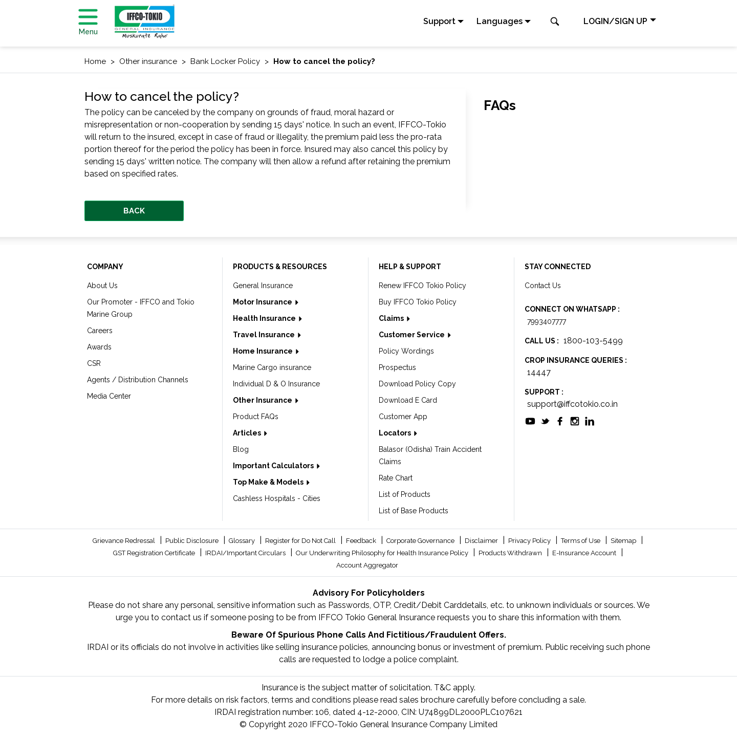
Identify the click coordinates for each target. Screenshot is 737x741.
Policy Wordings (406, 351)
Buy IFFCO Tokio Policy (418, 302)
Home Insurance (263, 351)
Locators (396, 433)
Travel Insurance (264, 335)
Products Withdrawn (511, 553)
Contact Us (543, 285)
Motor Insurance (263, 302)
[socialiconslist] (530, 420)
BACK (134, 210)
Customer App (403, 416)
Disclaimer (482, 540)
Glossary (242, 540)
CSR (94, 363)
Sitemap (624, 540)
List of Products (404, 494)
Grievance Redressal (125, 540)
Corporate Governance (421, 540)
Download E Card (408, 400)
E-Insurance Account (585, 553)
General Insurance (263, 285)
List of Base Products (413, 511)
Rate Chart (396, 478)
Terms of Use (581, 540)
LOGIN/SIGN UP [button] (615, 21)
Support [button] (439, 21)
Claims (392, 318)
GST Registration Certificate (155, 553)
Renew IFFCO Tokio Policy (422, 285)
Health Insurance (265, 318)
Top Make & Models (269, 482)
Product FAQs (255, 416)
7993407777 (546, 321)
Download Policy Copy (417, 384)
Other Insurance (263, 400)
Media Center (109, 396)
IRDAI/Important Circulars (246, 553)
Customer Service (412, 335)
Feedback (362, 540)
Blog (241, 449)
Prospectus (397, 367)
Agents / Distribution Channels (137, 380)
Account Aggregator (367, 565)
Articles (248, 433)
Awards (99, 347)
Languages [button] (499, 21)
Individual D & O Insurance (276, 384)
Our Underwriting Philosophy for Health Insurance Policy (383, 553)
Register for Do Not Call (301, 540)
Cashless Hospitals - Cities (276, 498)
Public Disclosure (192, 540)
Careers (100, 330)
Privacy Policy (530, 540)
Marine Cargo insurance (272, 367)
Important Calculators (274, 466)
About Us (102, 285)
